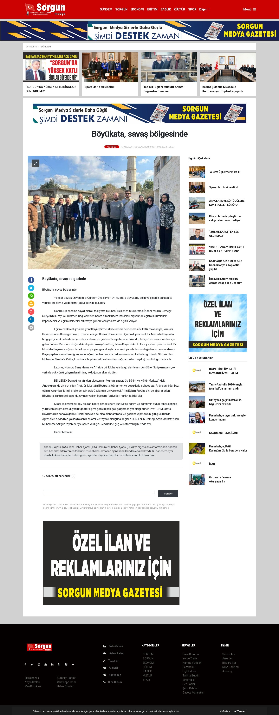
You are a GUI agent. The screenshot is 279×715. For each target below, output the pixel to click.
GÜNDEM (106, 9)
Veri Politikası (33, 686)
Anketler (227, 658)
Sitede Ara (228, 654)
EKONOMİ (137, 9)
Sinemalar (189, 679)
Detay (225, 711)
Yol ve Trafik (190, 658)
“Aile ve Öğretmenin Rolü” (225, 171)
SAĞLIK (166, 9)
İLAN (212, 463)
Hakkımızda (32, 677)
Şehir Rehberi (190, 688)
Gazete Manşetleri (193, 692)
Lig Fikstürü (189, 671)
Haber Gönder (65, 686)
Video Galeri (113, 653)
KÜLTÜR (179, 9)
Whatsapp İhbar (66, 682)
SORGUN (121, 9)
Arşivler (110, 667)
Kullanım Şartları (66, 677)
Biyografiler (229, 662)
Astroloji (227, 671)
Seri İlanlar (189, 684)
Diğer (203, 9)
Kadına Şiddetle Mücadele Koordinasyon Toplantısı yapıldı (225, 265)
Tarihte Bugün (191, 675)
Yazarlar (111, 660)
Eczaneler (188, 667)
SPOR (192, 9)
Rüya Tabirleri (230, 667)
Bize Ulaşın (112, 682)
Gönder (168, 493)
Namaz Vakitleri (192, 662)
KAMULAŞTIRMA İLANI (223, 432)
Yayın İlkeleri (32, 682)
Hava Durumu (191, 654)
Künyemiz (112, 674)
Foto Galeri (113, 646)
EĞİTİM (152, 9)
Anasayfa (31, 46)
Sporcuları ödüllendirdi (223, 187)
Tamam (240, 711)
